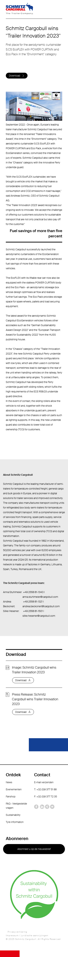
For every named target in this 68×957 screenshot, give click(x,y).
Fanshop (10, 796)
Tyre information (15, 822)
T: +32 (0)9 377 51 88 (45, 789)
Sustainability (13, 815)
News (9, 782)
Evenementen (14, 789)
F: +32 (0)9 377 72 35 (45, 796)
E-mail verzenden (43, 782)
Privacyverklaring (17, 931)
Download (14, 75)
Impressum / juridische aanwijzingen (27, 935)
